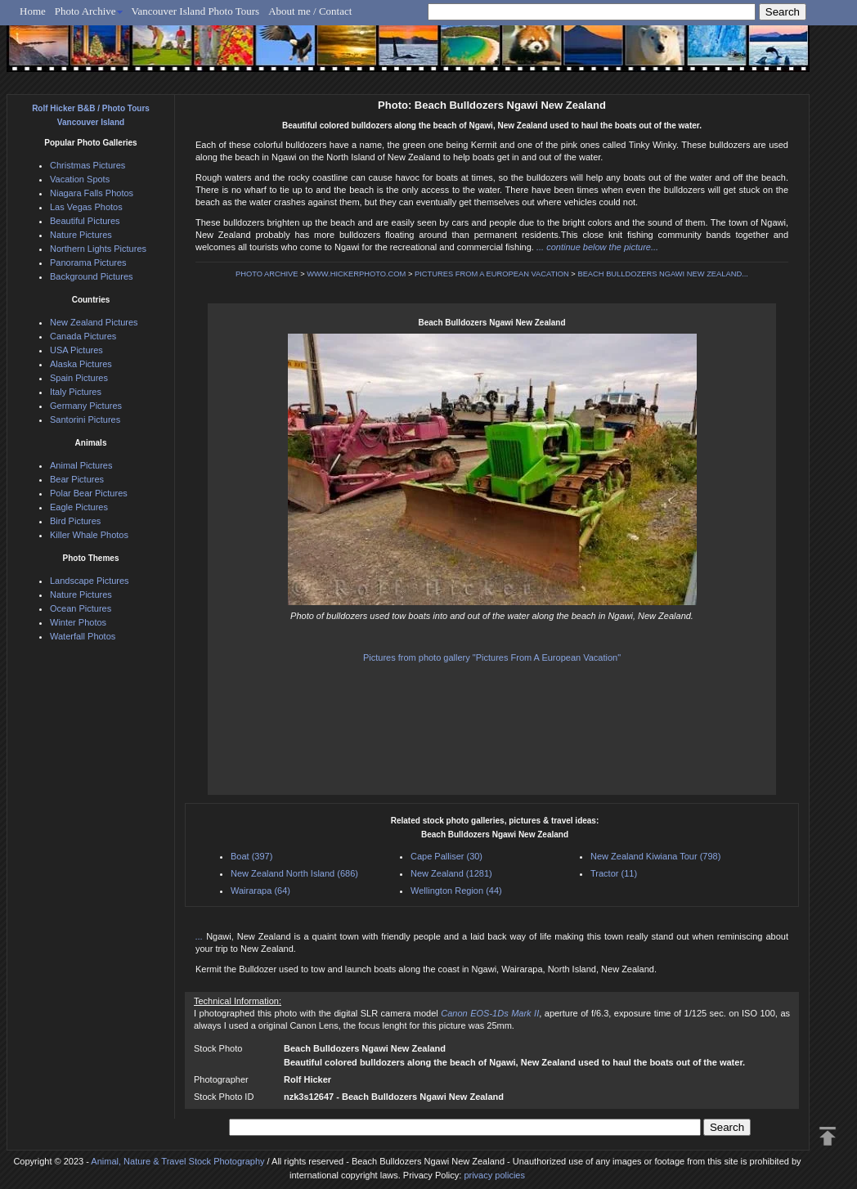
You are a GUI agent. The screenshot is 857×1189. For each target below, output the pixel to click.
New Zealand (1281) (451, 873)
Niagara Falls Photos (91, 193)
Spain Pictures (79, 378)
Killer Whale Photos (89, 535)
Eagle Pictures (79, 507)
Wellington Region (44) (456, 890)
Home (33, 11)
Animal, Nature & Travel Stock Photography (177, 1161)
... (200, 936)
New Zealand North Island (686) (294, 873)
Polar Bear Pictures (89, 493)
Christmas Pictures (87, 165)
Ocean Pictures (80, 608)
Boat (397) (251, 856)
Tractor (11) (613, 873)
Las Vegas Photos (86, 207)
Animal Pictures (81, 465)
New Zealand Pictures (94, 322)
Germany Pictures (86, 406)
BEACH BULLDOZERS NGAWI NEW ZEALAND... (662, 274)
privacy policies (494, 1175)
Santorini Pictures (85, 419)
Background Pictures (91, 276)
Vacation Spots (80, 179)
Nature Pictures (81, 235)
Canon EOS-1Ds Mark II (490, 1013)
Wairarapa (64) (260, 890)
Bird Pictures (75, 521)
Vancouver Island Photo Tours (196, 11)
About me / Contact (310, 11)
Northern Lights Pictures (98, 249)
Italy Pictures (75, 392)
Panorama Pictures (88, 262)
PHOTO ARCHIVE (267, 274)
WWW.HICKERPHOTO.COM (356, 274)
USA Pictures (76, 350)
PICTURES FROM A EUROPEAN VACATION (492, 274)
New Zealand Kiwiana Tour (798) (655, 856)
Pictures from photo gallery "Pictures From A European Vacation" (492, 657)
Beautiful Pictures (85, 221)
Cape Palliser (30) (446, 856)
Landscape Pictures (89, 581)
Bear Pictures (77, 479)
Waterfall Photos (82, 636)
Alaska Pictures (81, 364)
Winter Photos (78, 622)
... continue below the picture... (597, 247)
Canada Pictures (83, 336)
